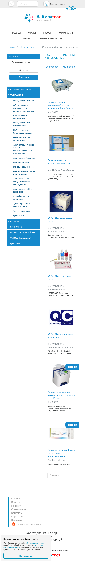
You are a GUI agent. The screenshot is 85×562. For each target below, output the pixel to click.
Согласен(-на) (26, 556)
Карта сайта (18, 516)
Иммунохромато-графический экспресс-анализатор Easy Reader (60, 105)
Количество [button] (69, 67)
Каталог (15, 502)
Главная (15, 498)
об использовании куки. (35, 543)
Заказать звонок (57, 4)
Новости (16, 505)
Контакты (16, 513)
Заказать (54, 475)
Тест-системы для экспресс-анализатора (59, 161)
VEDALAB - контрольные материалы (60, 335)
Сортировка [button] (52, 67)
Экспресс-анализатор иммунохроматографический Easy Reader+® (61, 395)
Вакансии (16, 520)
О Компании (18, 509)
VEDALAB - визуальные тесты (60, 219)
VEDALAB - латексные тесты (59, 277)
